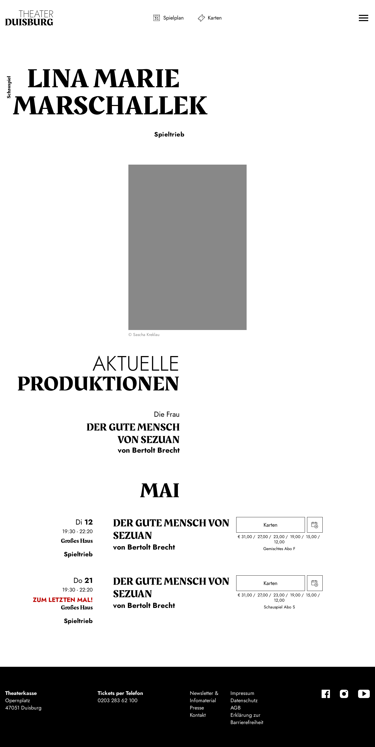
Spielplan (173, 18)
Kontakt (198, 715)
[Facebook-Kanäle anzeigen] (326, 694)
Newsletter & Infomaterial (204, 696)
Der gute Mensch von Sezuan (133, 434)
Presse (197, 708)
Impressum (242, 693)
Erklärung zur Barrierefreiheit (246, 718)
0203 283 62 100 (118, 700)
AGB (235, 708)
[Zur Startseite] (29, 18)
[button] (363, 18)
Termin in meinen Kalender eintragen (315, 525)
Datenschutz (244, 700)
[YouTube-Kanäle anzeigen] (364, 694)
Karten (215, 18)
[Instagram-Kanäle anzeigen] (344, 694)
